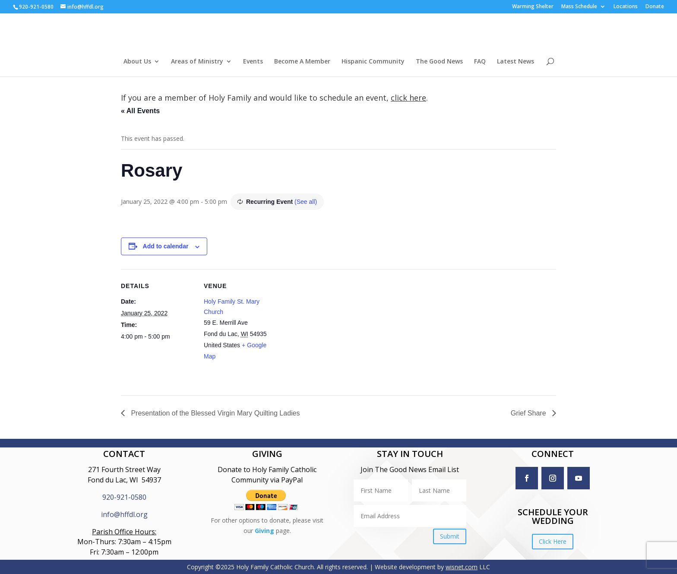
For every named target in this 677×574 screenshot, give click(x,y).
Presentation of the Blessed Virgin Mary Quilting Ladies (214, 413)
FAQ (480, 61)
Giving (264, 530)
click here (408, 97)
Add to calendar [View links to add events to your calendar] (166, 246)
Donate (654, 7)
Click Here (552, 541)
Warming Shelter (533, 7)
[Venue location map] (332, 328)
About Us (137, 61)
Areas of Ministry (197, 61)
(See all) (305, 201)
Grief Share (529, 413)
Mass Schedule (579, 7)
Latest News (515, 61)
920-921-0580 (124, 497)
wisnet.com (462, 567)
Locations (626, 7)
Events (253, 61)
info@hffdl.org (124, 514)
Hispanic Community (373, 61)
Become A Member (302, 61)
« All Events (140, 110)
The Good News (439, 61)
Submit (449, 536)
